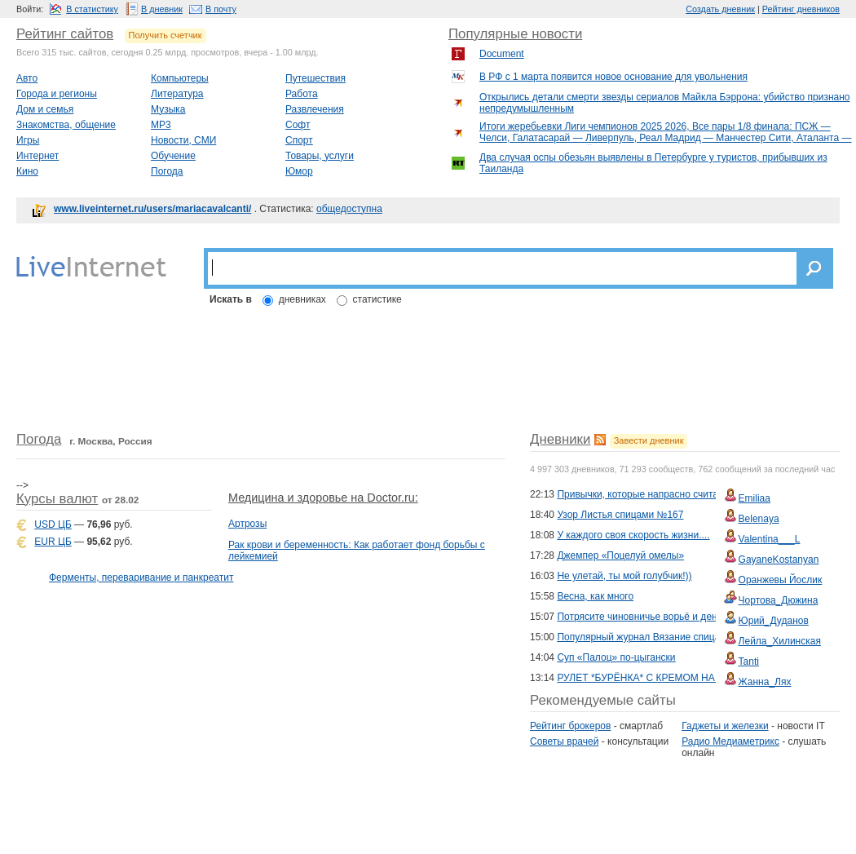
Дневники (560, 439)
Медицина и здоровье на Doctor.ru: (323, 497)
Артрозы (247, 523)
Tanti (749, 661)
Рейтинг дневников (801, 9)
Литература (177, 94)
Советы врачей (564, 741)
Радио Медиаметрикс (730, 741)
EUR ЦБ (52, 541)
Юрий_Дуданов (774, 620)
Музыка (168, 109)
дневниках (302, 299)
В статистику (92, 9)
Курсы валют (57, 499)
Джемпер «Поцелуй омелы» (620, 555)
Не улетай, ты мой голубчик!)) (624, 576)
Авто (27, 78)
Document (501, 54)
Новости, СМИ (183, 140)
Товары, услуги (319, 156)
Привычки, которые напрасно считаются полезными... (679, 494)
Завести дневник (649, 440)
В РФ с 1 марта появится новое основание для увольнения (613, 76)
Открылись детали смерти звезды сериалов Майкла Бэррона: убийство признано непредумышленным (664, 102)
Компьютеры (180, 78)
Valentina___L (770, 539)
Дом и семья (44, 109)
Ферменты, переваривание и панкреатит (141, 577)
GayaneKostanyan (779, 559)
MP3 (161, 125)
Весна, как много (595, 596)
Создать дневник (720, 9)
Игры (27, 140)
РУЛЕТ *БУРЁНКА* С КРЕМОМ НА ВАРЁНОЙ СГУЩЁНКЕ (689, 678)
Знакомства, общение (66, 125)
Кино (27, 171)
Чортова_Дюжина (778, 600)
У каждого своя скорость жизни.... (633, 535)
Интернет (37, 156)
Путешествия (315, 78)
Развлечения (314, 109)
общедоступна (349, 209)
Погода (167, 171)
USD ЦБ (52, 524)
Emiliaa (754, 498)
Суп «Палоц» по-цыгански (616, 657)
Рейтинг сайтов (64, 34)
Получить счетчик (165, 35)
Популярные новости (515, 34)
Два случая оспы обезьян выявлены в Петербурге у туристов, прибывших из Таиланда (653, 163)
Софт (297, 125)
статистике (377, 299)
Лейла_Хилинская (780, 641)
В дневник (162, 9)
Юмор (299, 171)
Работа (301, 94)
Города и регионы (56, 94)
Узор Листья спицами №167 (620, 514)
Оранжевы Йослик (781, 580)
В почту (220, 9)
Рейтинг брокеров (570, 726)
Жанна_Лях (765, 682)
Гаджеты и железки (725, 726)
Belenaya (759, 518)
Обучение (173, 156)
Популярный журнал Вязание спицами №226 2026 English (689, 637)
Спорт (299, 140)
